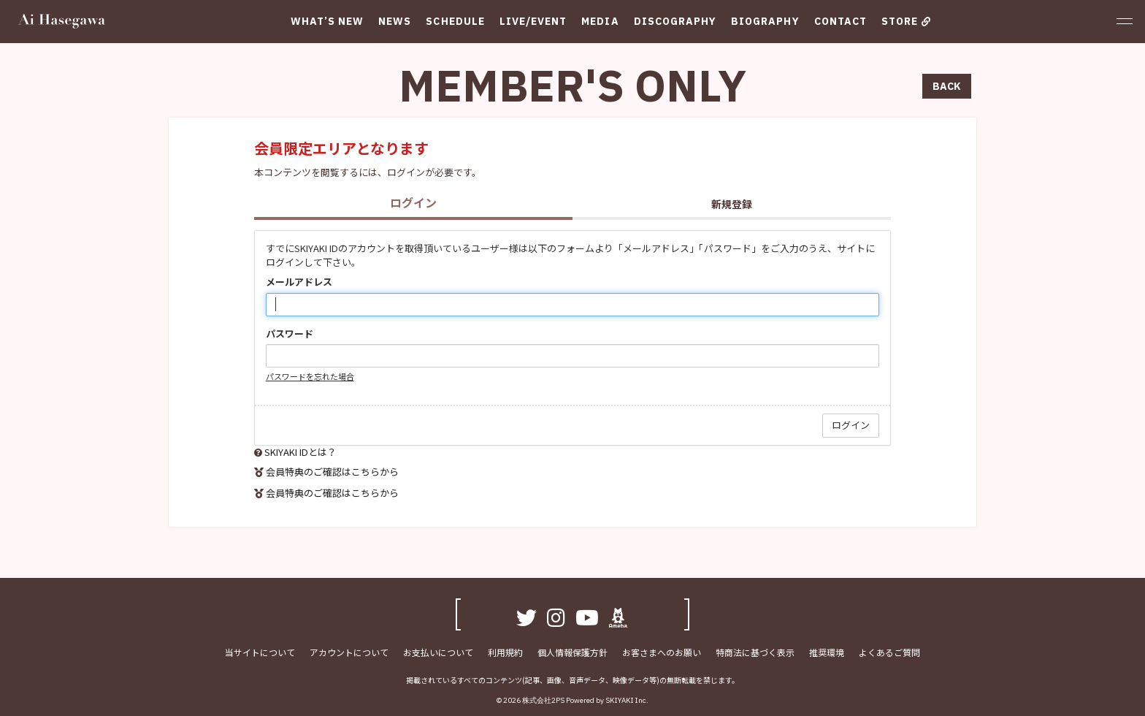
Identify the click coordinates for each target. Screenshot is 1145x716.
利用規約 (505, 652)
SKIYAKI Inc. (626, 700)
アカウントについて (349, 652)
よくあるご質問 (889, 652)
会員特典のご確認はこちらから (332, 472)
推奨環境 (826, 652)
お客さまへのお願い (661, 652)
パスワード (289, 333)
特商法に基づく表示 (755, 652)
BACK (947, 86)
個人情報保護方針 (572, 652)
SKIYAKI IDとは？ (300, 452)
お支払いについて (438, 652)
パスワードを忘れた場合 (310, 376)
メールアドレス (299, 282)
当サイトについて (260, 652)
